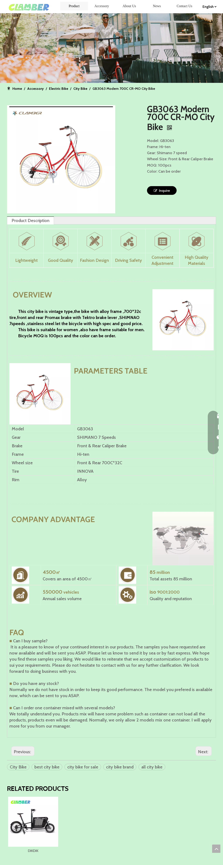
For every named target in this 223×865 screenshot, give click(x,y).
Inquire (162, 190)
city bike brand (119, 767)
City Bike (18, 767)
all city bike (151, 767)
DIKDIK (38, 860)
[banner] (111, 48)
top (216, 849)
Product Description (30, 220)
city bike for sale (82, 767)
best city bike (46, 767)
